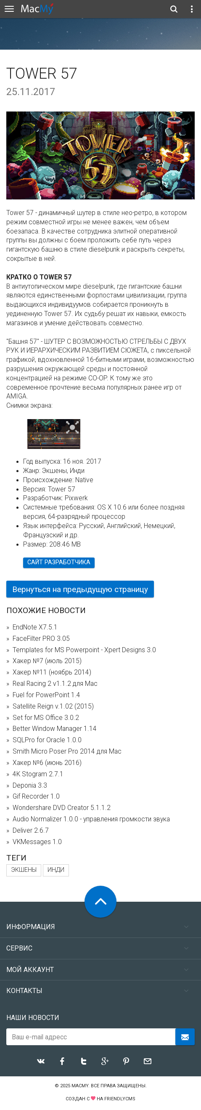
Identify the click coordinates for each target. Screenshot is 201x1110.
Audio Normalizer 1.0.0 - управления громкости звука (91, 819)
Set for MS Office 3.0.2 (46, 718)
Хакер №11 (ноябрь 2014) (52, 672)
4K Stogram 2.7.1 (38, 774)
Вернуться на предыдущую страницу (80, 589)
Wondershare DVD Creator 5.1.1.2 (62, 808)
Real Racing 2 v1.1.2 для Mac (55, 684)
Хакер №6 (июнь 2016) (47, 763)
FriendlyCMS (119, 1099)
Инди (56, 870)
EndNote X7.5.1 (35, 627)
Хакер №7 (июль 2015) (47, 661)
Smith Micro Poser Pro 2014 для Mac (67, 751)
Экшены (24, 870)
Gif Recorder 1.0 (36, 796)
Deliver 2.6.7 (31, 830)
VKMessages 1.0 (37, 842)
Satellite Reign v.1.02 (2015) (53, 706)
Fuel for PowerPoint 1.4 (46, 695)
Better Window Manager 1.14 (55, 729)
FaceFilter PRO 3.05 (41, 639)
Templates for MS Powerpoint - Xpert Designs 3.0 (84, 650)
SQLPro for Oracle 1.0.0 (47, 740)
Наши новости (32, 1018)
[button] (72, 428)
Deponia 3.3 (30, 785)
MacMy (79, 1086)
